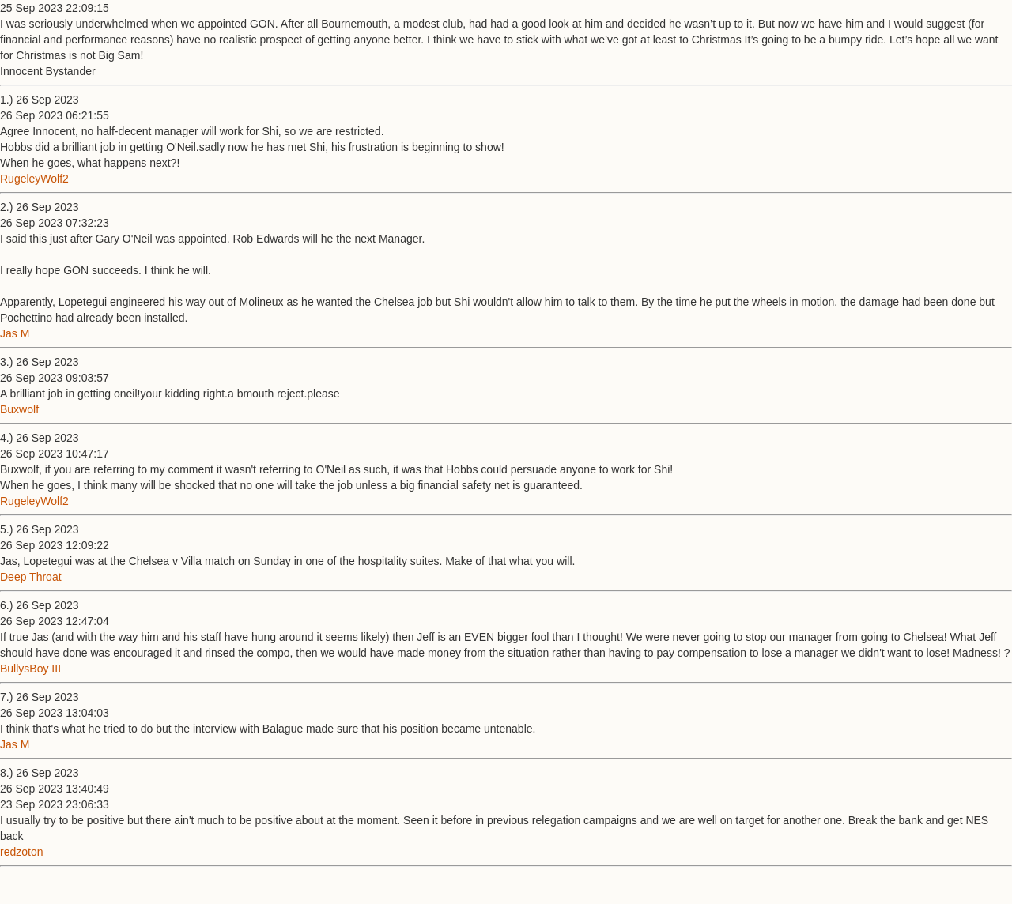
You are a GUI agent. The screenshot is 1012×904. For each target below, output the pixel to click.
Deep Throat (31, 577)
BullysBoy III (30, 668)
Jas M (14, 333)
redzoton (21, 852)
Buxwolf (19, 409)
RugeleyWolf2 (34, 178)
